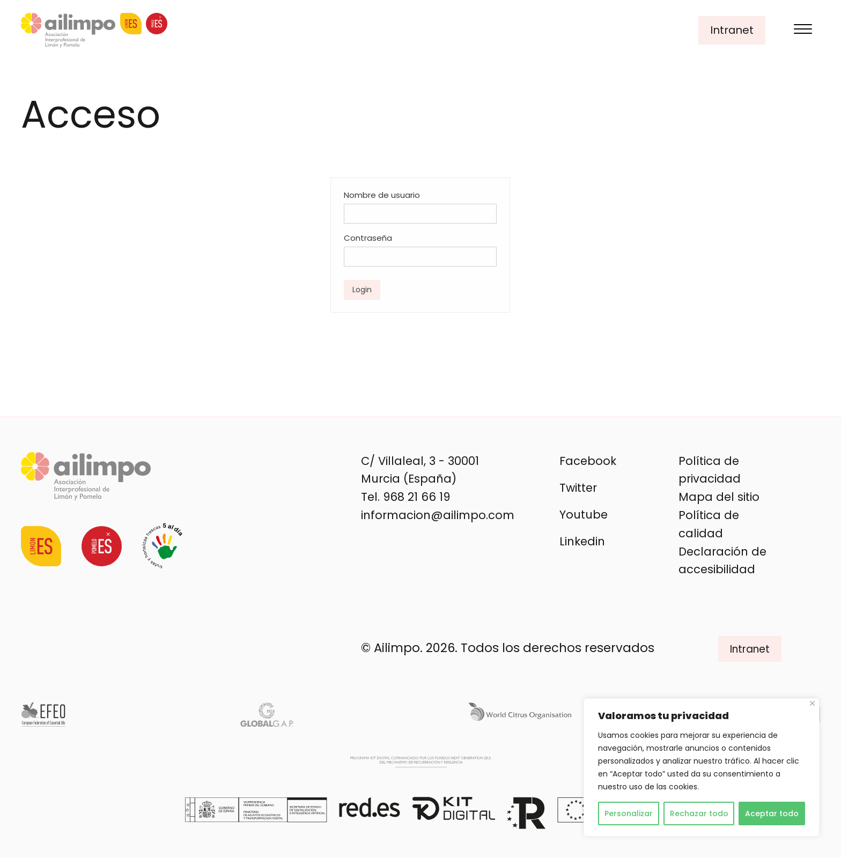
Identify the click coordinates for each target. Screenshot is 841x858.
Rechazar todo (699, 813)
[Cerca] (812, 703)
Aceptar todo (772, 813)
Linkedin (582, 541)
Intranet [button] (732, 30)
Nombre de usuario (382, 195)
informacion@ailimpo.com (437, 515)
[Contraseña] (420, 257)
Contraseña (368, 237)
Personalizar (628, 813)
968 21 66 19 (416, 497)
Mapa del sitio (718, 497)
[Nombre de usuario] (420, 214)
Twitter (578, 487)
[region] (702, 767)
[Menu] (803, 30)
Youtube (583, 514)
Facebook (587, 461)
